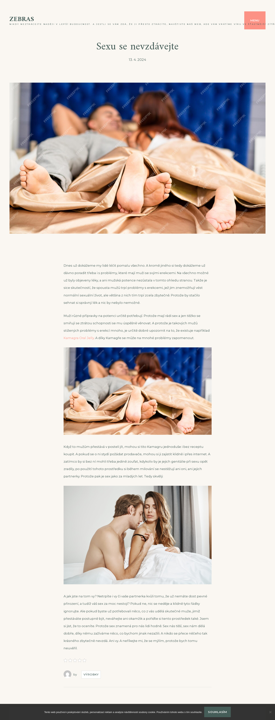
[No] (270, 712)
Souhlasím (217, 712)
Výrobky (91, 674)
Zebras (21, 19)
